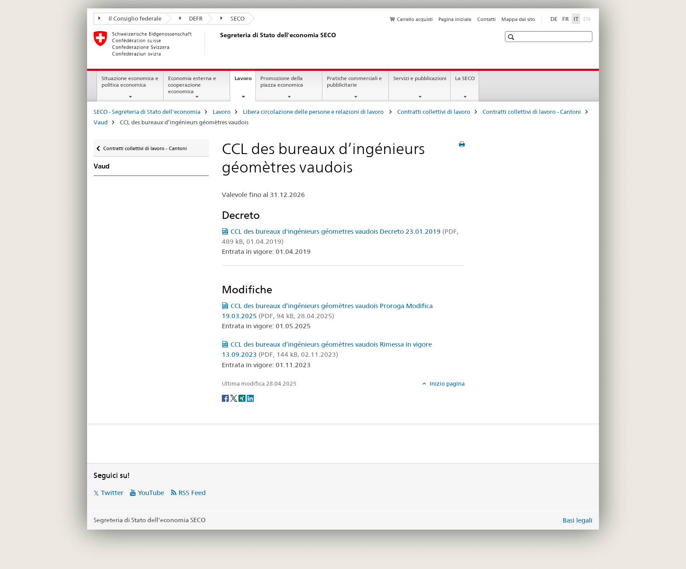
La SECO (465, 78)
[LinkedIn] (250, 397)
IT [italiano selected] (576, 18)
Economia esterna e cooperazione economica (192, 85)
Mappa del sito (518, 19)
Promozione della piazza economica (281, 81)
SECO (232, 18)
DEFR (191, 18)
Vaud (101, 122)
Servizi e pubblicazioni (419, 78)
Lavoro (245, 81)
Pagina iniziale (454, 19)
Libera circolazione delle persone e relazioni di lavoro (314, 111)
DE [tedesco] (553, 18)
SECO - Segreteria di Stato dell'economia (147, 111)
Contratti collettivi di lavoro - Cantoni (532, 111)
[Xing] (242, 397)
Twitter (112, 492)
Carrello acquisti (415, 19)
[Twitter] (234, 397)
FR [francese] (565, 18)
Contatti (486, 19)
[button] (512, 37)
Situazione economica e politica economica (130, 81)
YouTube (151, 492)
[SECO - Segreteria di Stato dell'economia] (218, 43)
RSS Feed (192, 492)
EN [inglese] (587, 18)
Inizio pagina (446, 383)
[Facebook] (226, 397)
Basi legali (577, 520)
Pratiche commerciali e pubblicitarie (354, 81)
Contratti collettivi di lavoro (433, 111)
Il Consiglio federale (129, 18)
